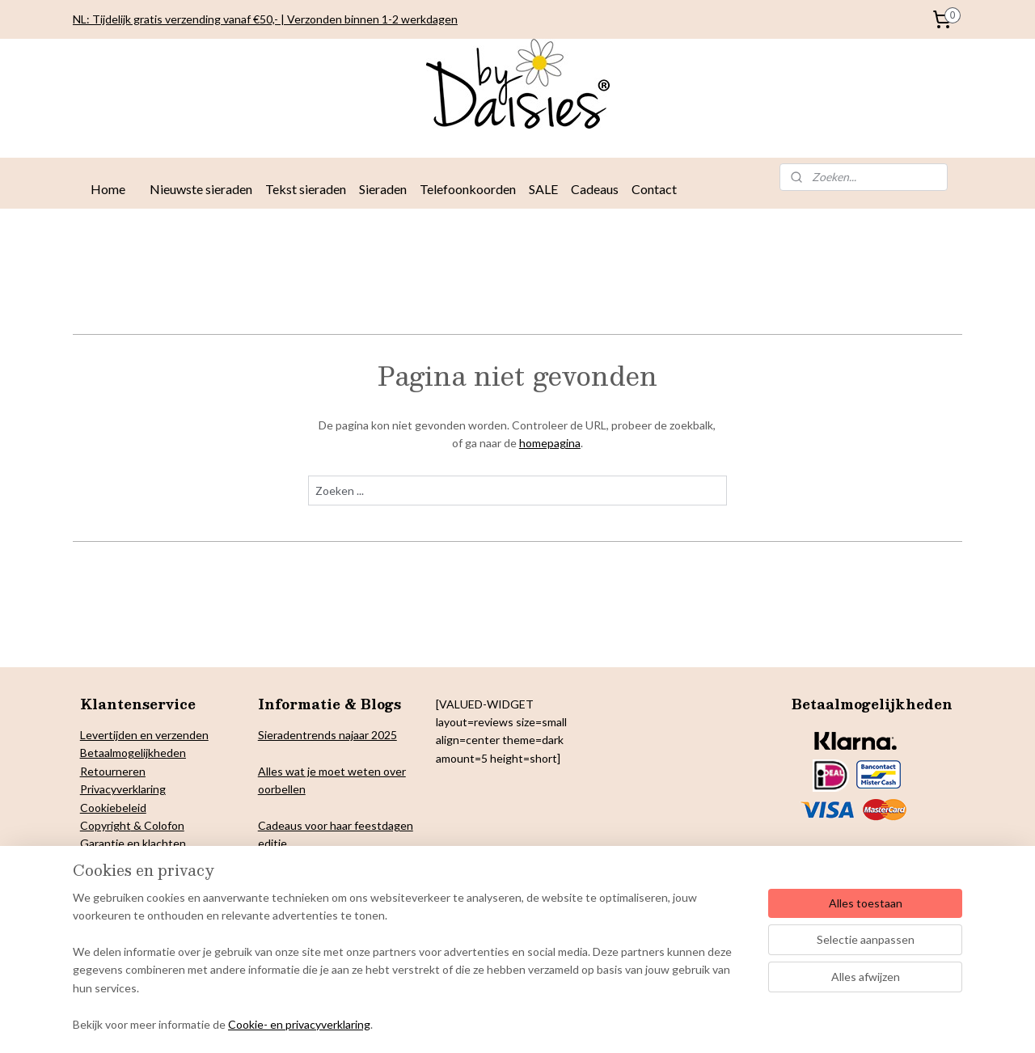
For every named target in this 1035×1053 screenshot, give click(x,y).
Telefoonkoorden (468, 189)
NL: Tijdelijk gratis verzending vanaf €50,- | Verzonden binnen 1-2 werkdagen (265, 19)
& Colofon (157, 825)
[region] (411, 971)
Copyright (105, 825)
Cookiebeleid (113, 807)
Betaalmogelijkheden (133, 752)
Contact (654, 189)
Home (108, 189)
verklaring (141, 789)
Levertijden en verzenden (144, 735)
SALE (543, 189)
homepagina (550, 443)
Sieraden (383, 189)
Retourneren (113, 771)
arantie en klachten (137, 843)
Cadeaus (595, 189)
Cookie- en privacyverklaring (299, 1024)
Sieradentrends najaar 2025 (327, 735)
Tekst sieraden (305, 189)
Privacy (98, 789)
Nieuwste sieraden (201, 189)
